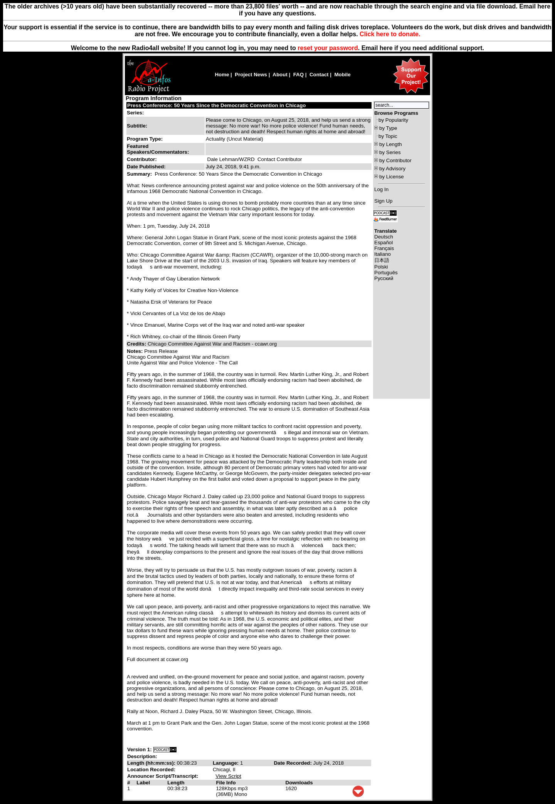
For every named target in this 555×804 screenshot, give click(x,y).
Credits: (137, 344)
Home (222, 74)
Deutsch (383, 237)
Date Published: (146, 167)
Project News (251, 74)
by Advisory (392, 168)
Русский (383, 278)
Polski (381, 267)
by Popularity (393, 120)
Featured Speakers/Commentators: (158, 149)
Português (386, 272)
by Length (390, 144)
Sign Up (383, 201)
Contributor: (142, 159)
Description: (142, 756)
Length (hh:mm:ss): (152, 763)
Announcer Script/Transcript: (162, 776)
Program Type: (145, 139)
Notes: (135, 351)
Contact (319, 74)
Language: (226, 763)
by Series (390, 152)
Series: (135, 113)
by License (391, 177)
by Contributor (395, 160)
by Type (388, 128)
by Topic (387, 136)
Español (383, 242)
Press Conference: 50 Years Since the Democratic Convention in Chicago (216, 105)
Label (143, 783)
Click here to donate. (390, 34)
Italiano (382, 254)
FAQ (298, 74)
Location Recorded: (151, 769)
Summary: (140, 174)
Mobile (342, 74)
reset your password (328, 48)
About (280, 74)
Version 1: (139, 749)
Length (175, 783)
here (386, 48)
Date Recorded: (293, 763)
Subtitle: (137, 126)
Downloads (299, 783)
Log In (381, 189)
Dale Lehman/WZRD (231, 159)
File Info (225, 783)
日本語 (381, 260)
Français (384, 248)
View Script (228, 776)
